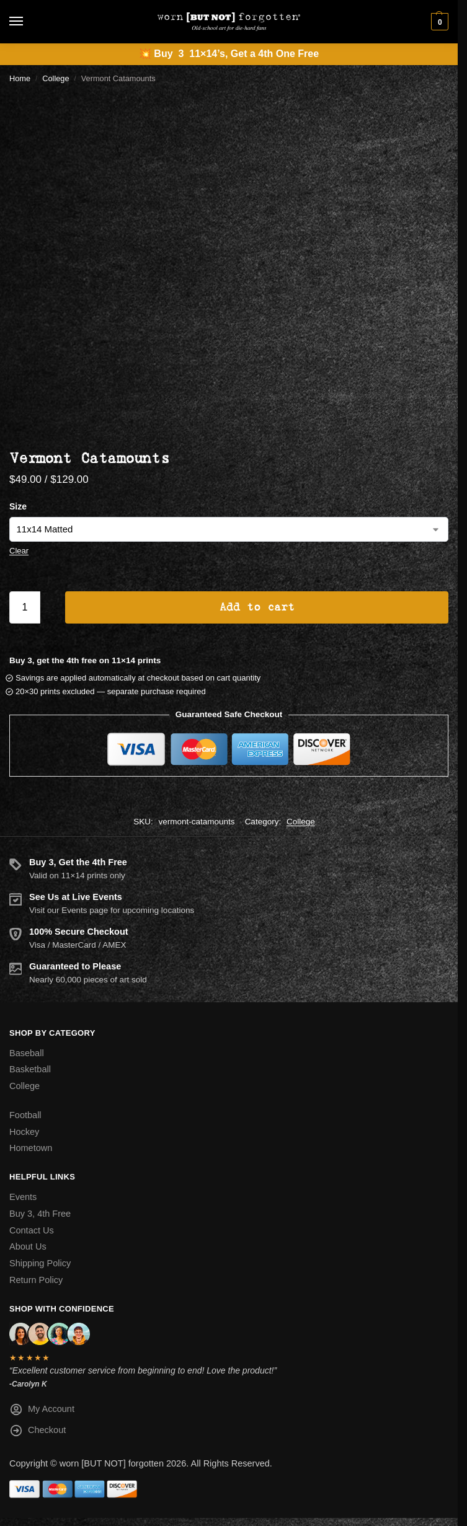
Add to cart (257, 607)
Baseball (26, 1053)
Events (23, 1197)
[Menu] (28, 21)
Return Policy (36, 1280)
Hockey (24, 1132)
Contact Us (31, 1230)
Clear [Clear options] (19, 550)
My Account (41, 1412)
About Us (28, 1246)
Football (25, 1115)
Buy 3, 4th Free (40, 1214)
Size (18, 506)
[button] (438, 21)
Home (19, 78)
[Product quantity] (24, 607)
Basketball (30, 1069)
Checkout (37, 1433)
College (55, 78)
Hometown (30, 1148)
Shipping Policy (40, 1263)
